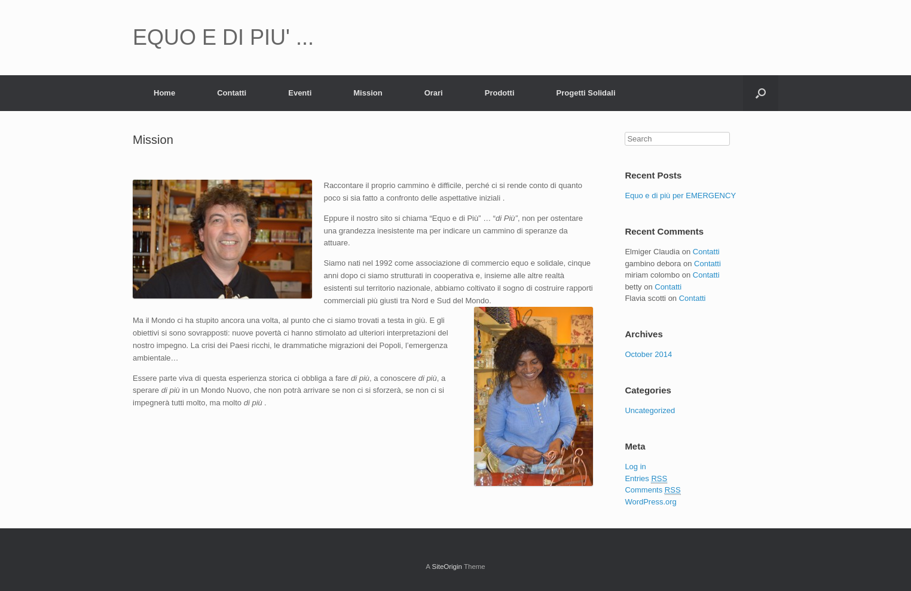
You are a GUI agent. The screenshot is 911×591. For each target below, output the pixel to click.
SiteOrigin (447, 566)
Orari (433, 92)
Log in (635, 466)
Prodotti (500, 92)
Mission (367, 92)
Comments (652, 490)
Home (164, 92)
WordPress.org (650, 501)
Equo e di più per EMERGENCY (680, 195)
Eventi (299, 92)
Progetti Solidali (586, 92)
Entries (646, 479)
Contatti (231, 92)
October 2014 (648, 354)
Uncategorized (650, 410)
